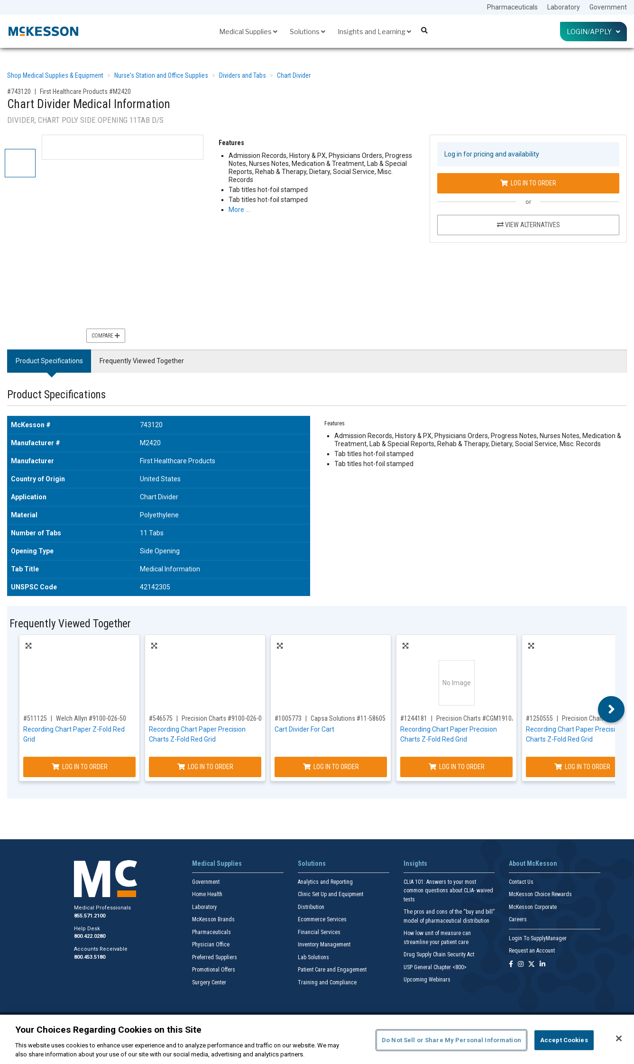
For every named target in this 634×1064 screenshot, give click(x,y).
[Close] (618, 1038)
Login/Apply (593, 32)
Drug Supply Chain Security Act (439, 954)
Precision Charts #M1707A (598, 718)
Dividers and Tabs (242, 75)
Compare (106, 335)
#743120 (19, 91)
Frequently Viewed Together (142, 361)
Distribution (311, 907)
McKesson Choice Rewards (540, 894)
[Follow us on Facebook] (511, 964)
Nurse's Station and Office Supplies (161, 75)
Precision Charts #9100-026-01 (223, 718)
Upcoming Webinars (427, 979)
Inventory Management (324, 944)
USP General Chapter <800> (435, 967)
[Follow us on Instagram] (521, 964)
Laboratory (563, 7)
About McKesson (533, 863)
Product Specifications (49, 361)
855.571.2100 (89, 916)
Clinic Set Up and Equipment (330, 894)
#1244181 (413, 718)
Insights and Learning (374, 32)
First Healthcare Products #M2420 (85, 91)
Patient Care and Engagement (332, 969)
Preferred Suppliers (214, 957)
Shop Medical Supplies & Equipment (55, 75)
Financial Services (319, 932)
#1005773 (288, 718)
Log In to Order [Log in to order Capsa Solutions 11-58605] (331, 766)
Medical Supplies (248, 32)
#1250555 (539, 718)
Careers (518, 919)
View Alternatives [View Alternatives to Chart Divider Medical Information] (528, 225)
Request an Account (532, 950)
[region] (317, 1039)
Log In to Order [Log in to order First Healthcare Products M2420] (528, 183)
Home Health (207, 894)
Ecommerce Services (322, 919)
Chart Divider (294, 75)
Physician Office (211, 944)
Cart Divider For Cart (304, 729)
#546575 (161, 718)
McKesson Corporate (533, 907)
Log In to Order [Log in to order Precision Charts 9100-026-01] (205, 766)
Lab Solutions (313, 957)
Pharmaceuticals (512, 7)
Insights (415, 863)
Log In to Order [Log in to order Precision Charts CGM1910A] (457, 766)
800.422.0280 (89, 936)
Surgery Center (209, 982)
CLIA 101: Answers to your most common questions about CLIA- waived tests (448, 891)
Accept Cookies (564, 1040)
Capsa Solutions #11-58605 (348, 718)
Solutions (307, 32)
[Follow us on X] (531, 964)
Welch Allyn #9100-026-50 (91, 718)
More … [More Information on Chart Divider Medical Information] (239, 209)
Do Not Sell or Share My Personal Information (451, 1040)
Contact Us (521, 882)
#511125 (35, 718)
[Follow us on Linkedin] (542, 964)
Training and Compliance (327, 982)
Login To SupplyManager (538, 938)
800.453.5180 (89, 957)
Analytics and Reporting (325, 882)
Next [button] (611, 709)
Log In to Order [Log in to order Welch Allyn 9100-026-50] (80, 766)
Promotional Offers (213, 969)
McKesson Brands (213, 919)
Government (608, 7)
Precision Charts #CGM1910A (476, 718)
